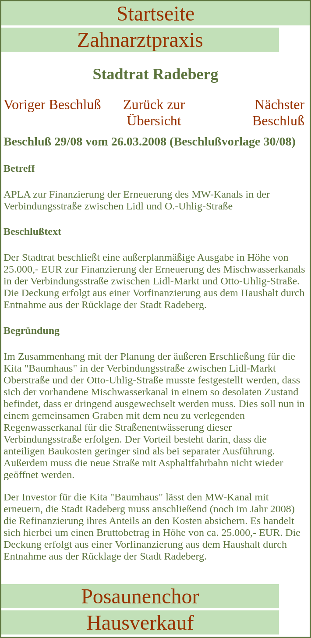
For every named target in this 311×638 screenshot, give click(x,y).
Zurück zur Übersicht (154, 112)
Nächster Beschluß (278, 112)
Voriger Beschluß (52, 104)
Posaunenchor (140, 596)
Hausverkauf (140, 622)
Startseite (156, 13)
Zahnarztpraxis (140, 39)
